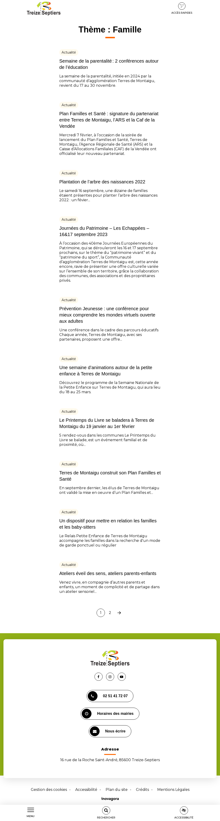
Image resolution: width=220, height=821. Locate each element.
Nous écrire (108, 731)
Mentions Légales (173, 789)
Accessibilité (86, 789)
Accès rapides (181, 8)
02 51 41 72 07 (108, 696)
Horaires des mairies (107, 714)
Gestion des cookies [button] (49, 789)
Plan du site (117, 789)
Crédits (142, 789)
